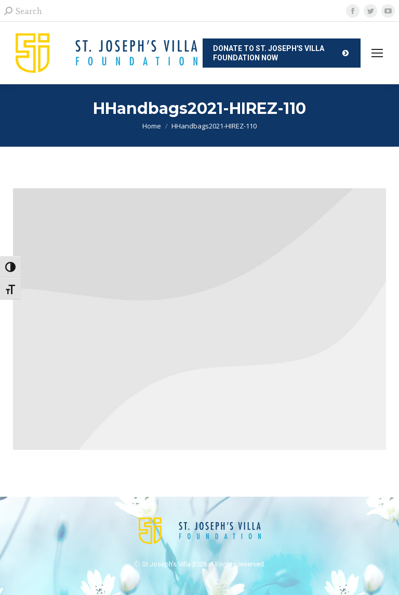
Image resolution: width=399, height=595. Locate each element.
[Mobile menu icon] (377, 53)
